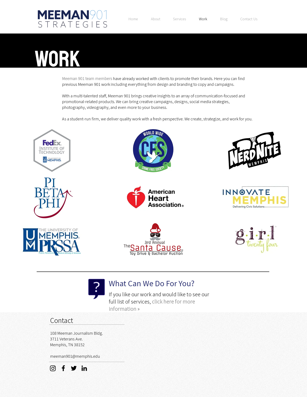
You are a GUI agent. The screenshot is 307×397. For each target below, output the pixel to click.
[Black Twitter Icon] (74, 368)
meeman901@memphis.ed (74, 356)
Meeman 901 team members (87, 78)
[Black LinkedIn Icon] (84, 368)
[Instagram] (53, 368)
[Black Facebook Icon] (63, 368)
